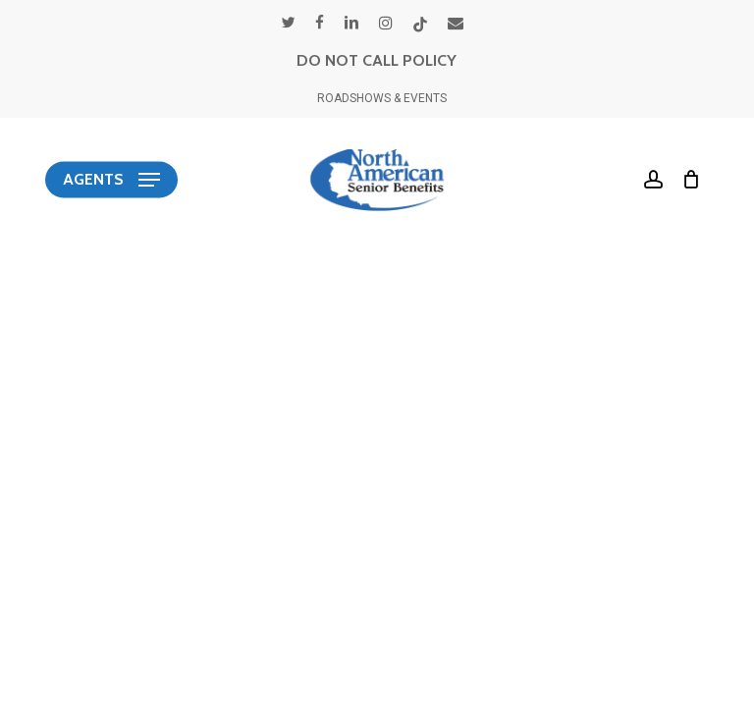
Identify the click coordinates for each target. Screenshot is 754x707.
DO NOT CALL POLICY (376, 60)
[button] (111, 180)
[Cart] (687, 180)
